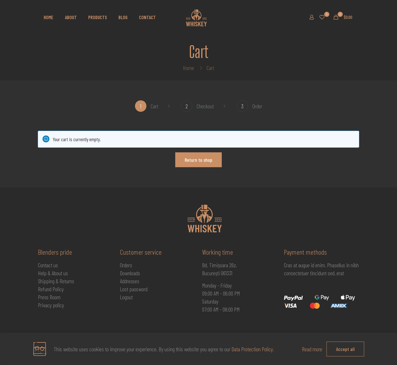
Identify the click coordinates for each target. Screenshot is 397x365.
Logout (126, 297)
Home (188, 67)
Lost (124, 289)
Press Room (49, 297)
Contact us (48, 265)
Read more (312, 349)
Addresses (129, 281)
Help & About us (53, 273)
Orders (126, 265)
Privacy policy (51, 305)
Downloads (130, 273)
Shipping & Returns (56, 281)
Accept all (345, 349)
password (138, 289)
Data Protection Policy (252, 349)
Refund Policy (51, 289)
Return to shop (198, 160)
